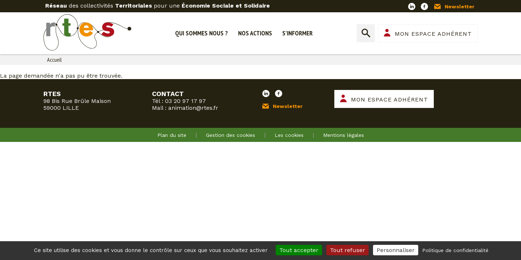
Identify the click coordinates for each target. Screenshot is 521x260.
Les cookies (289, 135)
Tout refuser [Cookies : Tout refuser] (347, 250)
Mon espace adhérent (433, 33)
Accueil (54, 59)
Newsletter (459, 6)
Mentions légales (343, 135)
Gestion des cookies (230, 135)
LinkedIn (411, 6)
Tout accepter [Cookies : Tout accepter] (298, 250)
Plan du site (171, 135)
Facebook (424, 6)
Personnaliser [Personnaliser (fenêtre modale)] (396, 250)
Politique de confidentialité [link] (455, 250)
